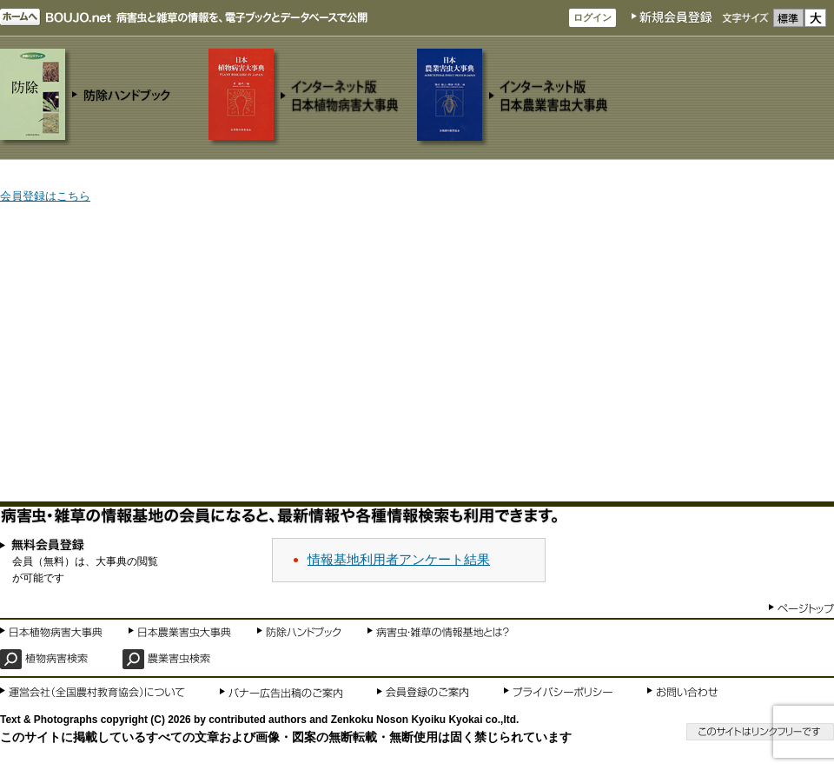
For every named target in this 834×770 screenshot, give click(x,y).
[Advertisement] (417, 353)
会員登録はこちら (45, 195)
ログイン (592, 17)
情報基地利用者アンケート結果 (399, 559)
